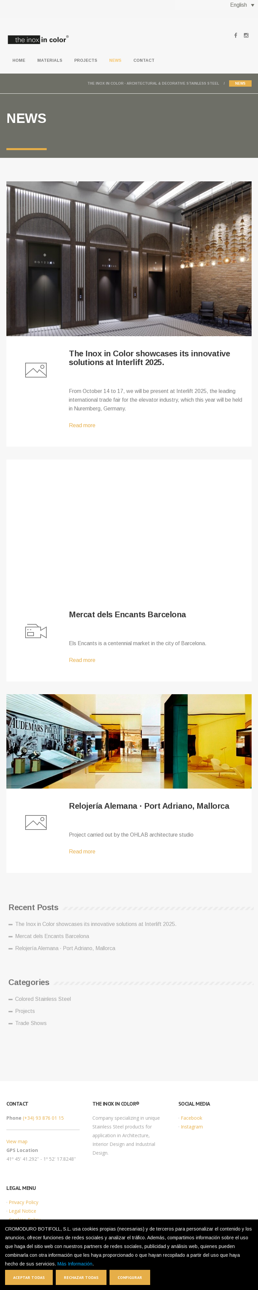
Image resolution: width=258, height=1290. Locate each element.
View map (17, 1141)
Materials (49, 60)
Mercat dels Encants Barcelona (127, 614)
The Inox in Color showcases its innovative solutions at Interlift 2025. (149, 358)
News (115, 60)
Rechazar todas (81, 1277)
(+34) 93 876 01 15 (43, 1118)
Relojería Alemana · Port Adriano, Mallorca (149, 805)
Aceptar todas (29, 1277)
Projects (85, 60)
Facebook (191, 1118)
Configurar (130, 1277)
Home (18, 60)
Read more (82, 425)
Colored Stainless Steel (45, 999)
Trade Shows (33, 1023)
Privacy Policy (23, 1202)
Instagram (192, 1126)
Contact (144, 60)
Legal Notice (22, 1211)
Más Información (74, 1263)
